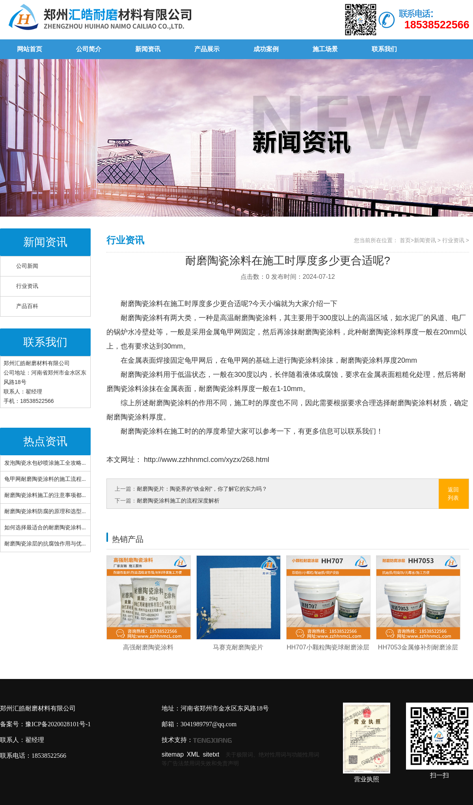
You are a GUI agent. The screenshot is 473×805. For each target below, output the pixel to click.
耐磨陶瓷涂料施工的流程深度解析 (178, 500)
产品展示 (207, 49)
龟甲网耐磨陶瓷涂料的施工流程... (45, 479)
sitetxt (211, 754)
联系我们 (384, 49)
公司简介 (88, 49)
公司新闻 (27, 266)
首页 (405, 240)
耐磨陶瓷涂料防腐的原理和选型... (45, 511)
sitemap (173, 754)
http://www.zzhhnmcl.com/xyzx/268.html (205, 460)
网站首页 (29, 49)
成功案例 (266, 49)
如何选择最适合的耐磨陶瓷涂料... (45, 527)
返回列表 (453, 493)
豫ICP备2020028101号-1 (58, 724)
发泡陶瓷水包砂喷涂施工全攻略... (45, 463)
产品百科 (27, 306)
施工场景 (325, 49)
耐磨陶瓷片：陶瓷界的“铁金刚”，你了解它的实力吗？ (202, 489)
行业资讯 (27, 286)
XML (193, 754)
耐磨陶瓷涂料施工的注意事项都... (45, 495)
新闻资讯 (147, 49)
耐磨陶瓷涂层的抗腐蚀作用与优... (45, 544)
